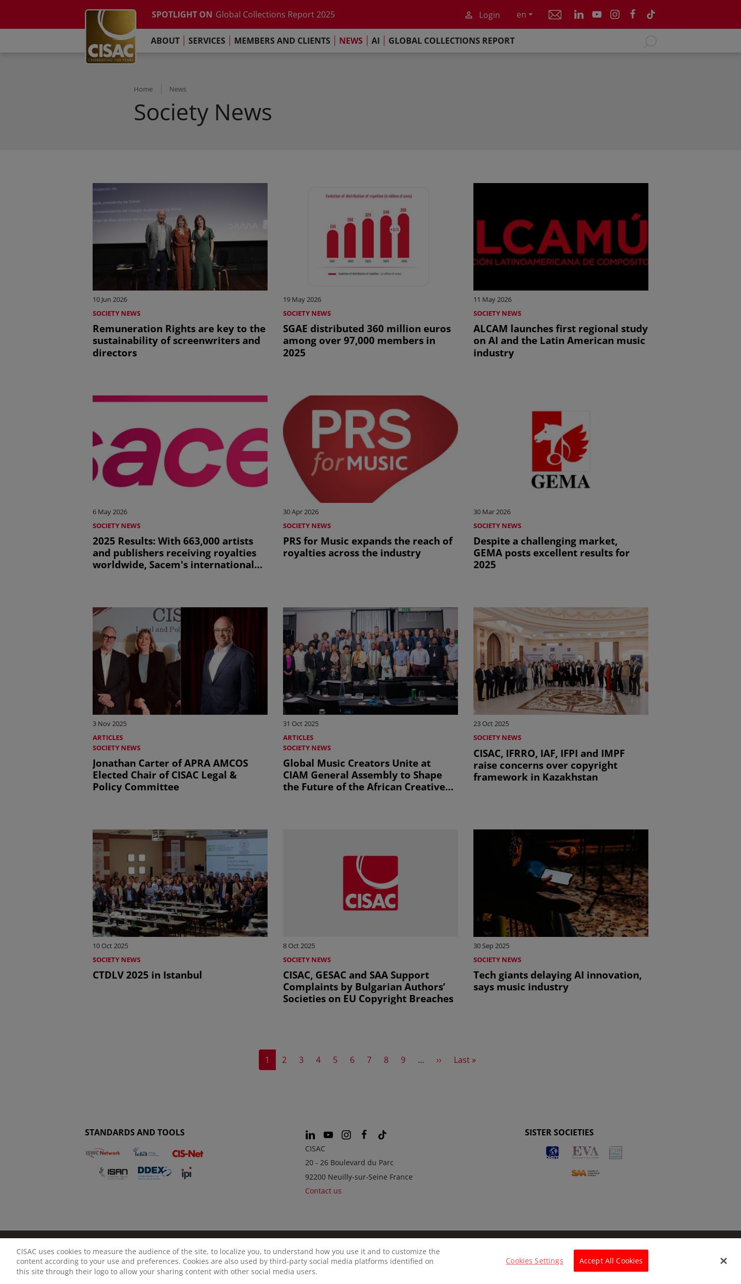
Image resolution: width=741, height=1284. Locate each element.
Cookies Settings (534, 1267)
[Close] (724, 1267)
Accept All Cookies (611, 1267)
